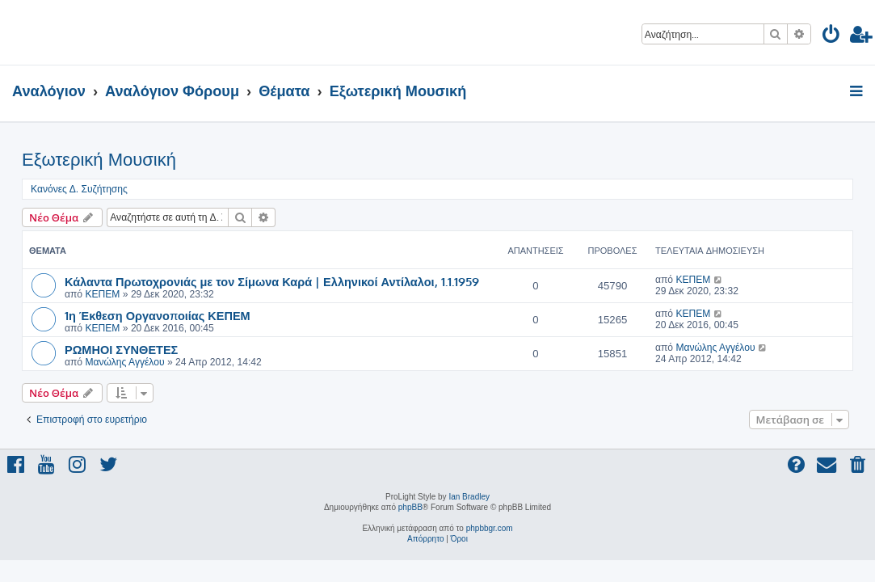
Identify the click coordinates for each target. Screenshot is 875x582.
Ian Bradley (469, 496)
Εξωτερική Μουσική (99, 160)
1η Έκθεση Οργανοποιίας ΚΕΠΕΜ (157, 315)
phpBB (410, 507)
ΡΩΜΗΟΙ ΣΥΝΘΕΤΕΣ (121, 349)
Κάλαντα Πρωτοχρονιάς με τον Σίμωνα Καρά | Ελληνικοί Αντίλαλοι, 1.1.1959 (272, 281)
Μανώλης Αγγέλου (124, 362)
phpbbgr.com (489, 528)
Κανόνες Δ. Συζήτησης (79, 189)
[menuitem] (831, 36)
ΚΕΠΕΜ (102, 294)
